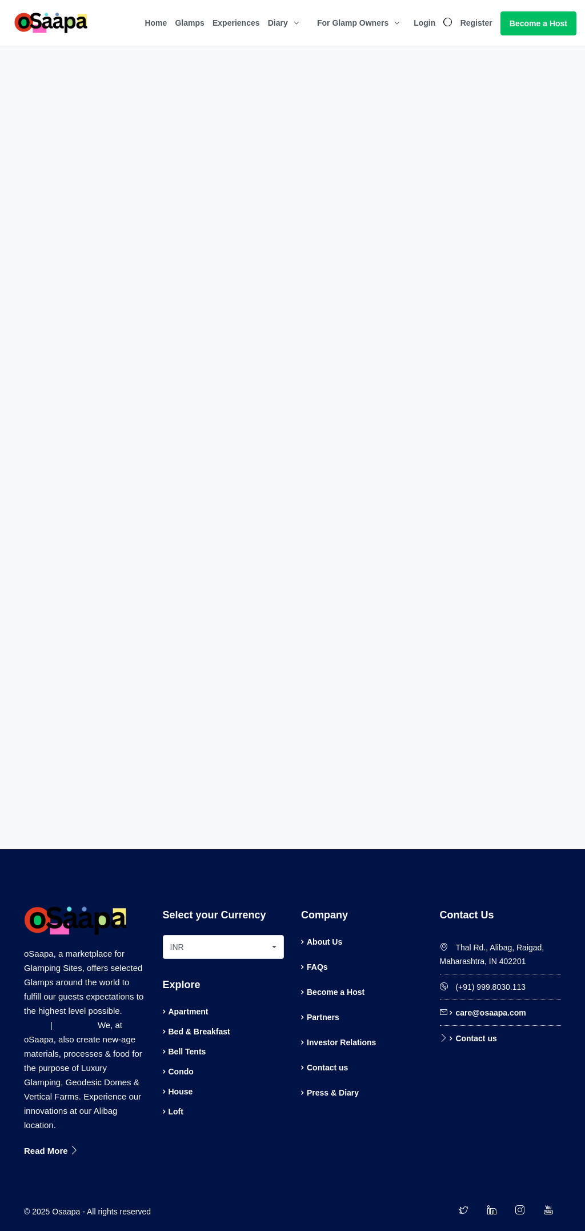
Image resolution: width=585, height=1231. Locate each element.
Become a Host (538, 23)
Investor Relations (341, 1042)
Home (156, 22)
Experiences (236, 22)
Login (424, 22)
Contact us (327, 1067)
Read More (51, 1151)
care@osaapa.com (490, 1012)
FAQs (317, 967)
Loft (176, 1111)
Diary (278, 22)
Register (476, 22)
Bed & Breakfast (199, 1031)
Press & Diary (333, 1092)
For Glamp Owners (352, 22)
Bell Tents (187, 1051)
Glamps (189, 22)
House (181, 1091)
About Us (324, 941)
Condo (181, 1071)
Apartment (189, 1011)
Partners (323, 1017)
